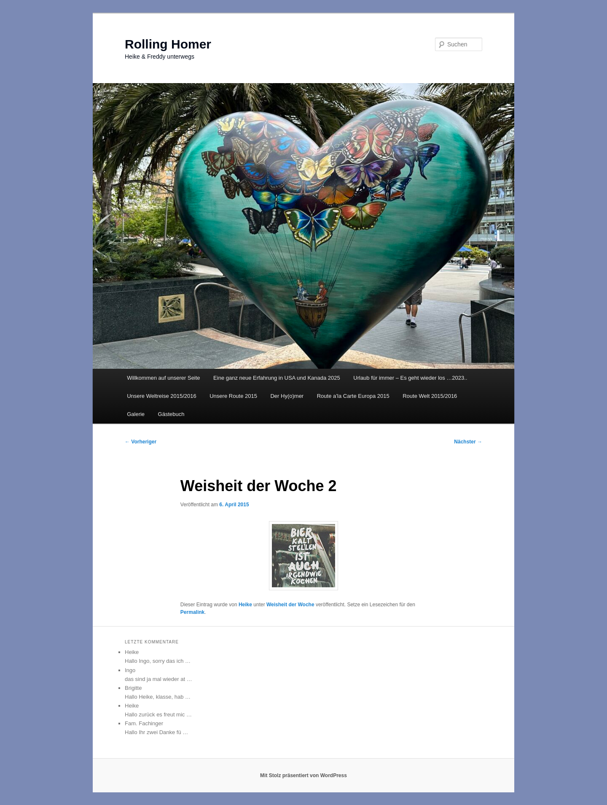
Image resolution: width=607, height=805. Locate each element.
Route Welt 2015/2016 (430, 396)
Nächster (468, 442)
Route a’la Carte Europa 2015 (353, 396)
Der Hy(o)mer (287, 396)
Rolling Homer (168, 44)
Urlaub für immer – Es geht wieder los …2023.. (410, 378)
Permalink (192, 612)
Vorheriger (140, 442)
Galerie (136, 414)
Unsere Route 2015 (233, 396)
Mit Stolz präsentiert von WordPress (303, 775)
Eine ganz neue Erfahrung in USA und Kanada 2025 (276, 378)
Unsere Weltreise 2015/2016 (161, 396)
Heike (245, 605)
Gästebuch (171, 414)
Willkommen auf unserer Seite (163, 378)
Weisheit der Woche (290, 605)
